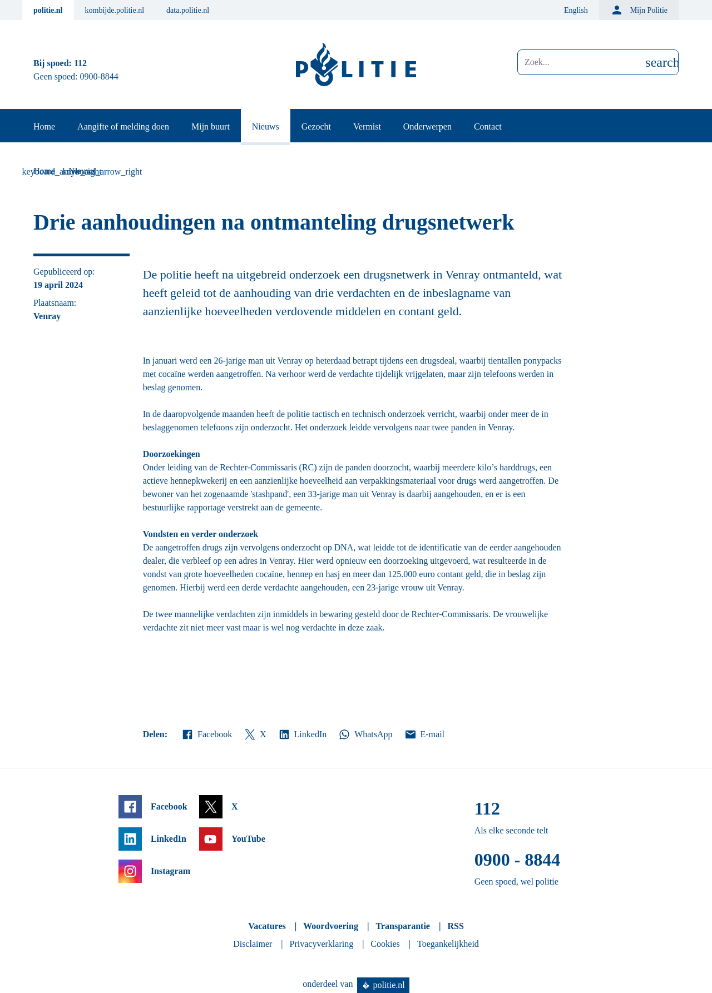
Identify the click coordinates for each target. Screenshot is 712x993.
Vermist (367, 126)
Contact (488, 126)
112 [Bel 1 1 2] (80, 63)
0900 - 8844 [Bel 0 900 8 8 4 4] (517, 860)
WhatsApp (365, 734)
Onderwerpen (427, 126)
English (576, 10)
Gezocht (316, 126)
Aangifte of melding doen (123, 126)
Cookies (384, 944)
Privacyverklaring (322, 944)
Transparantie (402, 926)
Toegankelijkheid (448, 944)
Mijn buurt (210, 126)
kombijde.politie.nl (115, 10)
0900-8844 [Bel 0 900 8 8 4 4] (99, 76)
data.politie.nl (187, 10)
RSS (455, 926)
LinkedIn (302, 734)
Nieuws (265, 126)
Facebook (206, 734)
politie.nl (48, 10)
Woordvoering (330, 926)
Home (44, 126)
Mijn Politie (639, 10)
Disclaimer (252, 944)
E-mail (424, 734)
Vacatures (267, 926)
